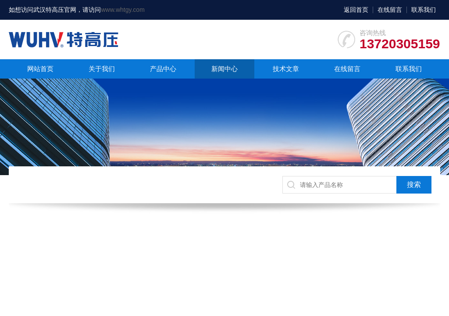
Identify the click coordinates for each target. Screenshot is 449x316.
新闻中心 (224, 68)
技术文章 (286, 68)
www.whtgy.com (122, 9)
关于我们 (102, 68)
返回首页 (356, 9)
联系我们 (423, 9)
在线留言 (390, 9)
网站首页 (40, 68)
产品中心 (163, 68)
